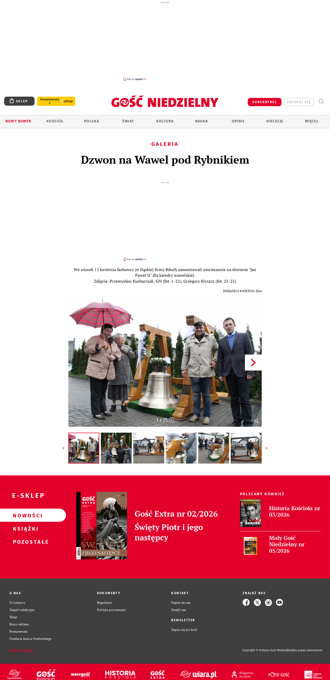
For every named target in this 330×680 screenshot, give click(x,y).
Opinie (238, 121)
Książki (25, 528)
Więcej (311, 121)
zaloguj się (299, 102)
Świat (128, 121)
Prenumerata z (49, 101)
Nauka (201, 121)
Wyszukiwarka (321, 101)
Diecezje (274, 121)
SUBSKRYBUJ (264, 102)
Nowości (25, 515)
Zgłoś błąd (21, 650)
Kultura (165, 121)
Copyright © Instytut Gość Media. (264, 650)
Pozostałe (25, 541)
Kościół (55, 121)
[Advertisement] (165, 41)
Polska (91, 121)
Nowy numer (18, 121)
